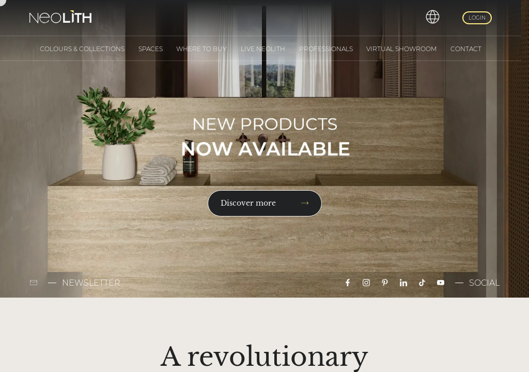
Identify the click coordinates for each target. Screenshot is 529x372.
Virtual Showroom (401, 49)
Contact (465, 49)
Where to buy (201, 49)
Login (477, 17)
